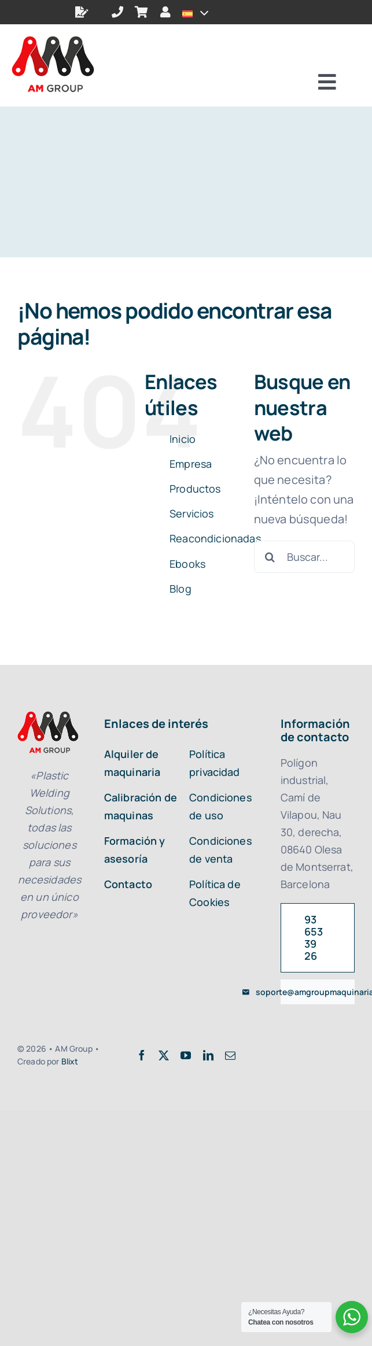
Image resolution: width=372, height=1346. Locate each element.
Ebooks (187, 564)
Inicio (183, 439)
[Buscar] (270, 557)
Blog (180, 589)
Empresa (191, 464)
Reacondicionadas (215, 538)
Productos (195, 488)
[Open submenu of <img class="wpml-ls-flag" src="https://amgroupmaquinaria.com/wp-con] (201, 12)
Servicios (191, 513)
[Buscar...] (304, 557)
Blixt (70, 1061)
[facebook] (142, 1055)
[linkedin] (208, 1055)
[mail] (230, 1055)
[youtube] (186, 1055)
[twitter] (164, 1055)
